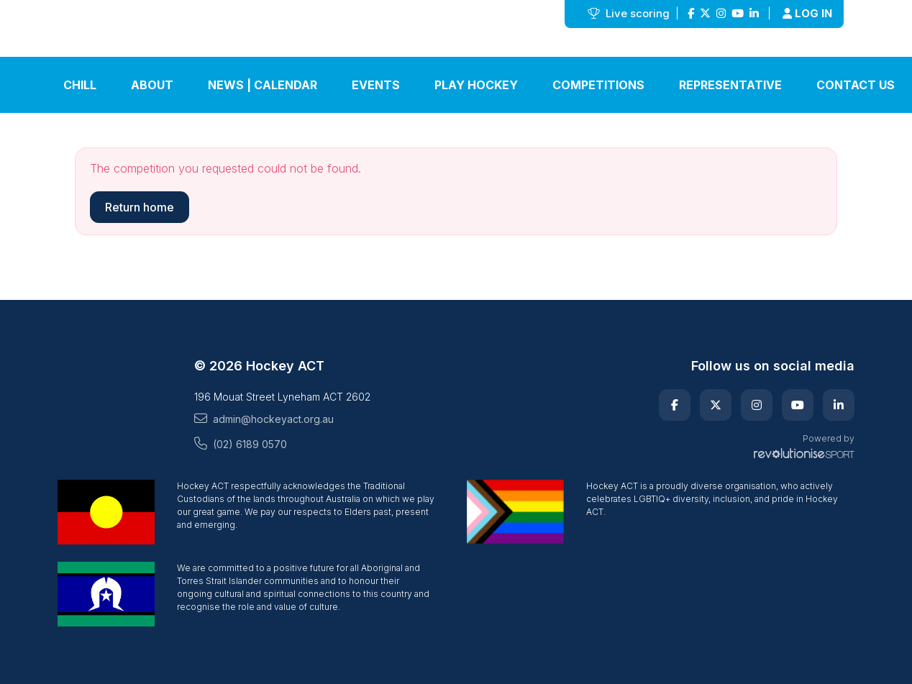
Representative (730, 85)
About (152, 85)
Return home (139, 207)
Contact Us (855, 85)
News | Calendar (262, 85)
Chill (79, 85)
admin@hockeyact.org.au (264, 418)
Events (376, 85)
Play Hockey (476, 85)
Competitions (598, 85)
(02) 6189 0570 (240, 443)
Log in (807, 13)
